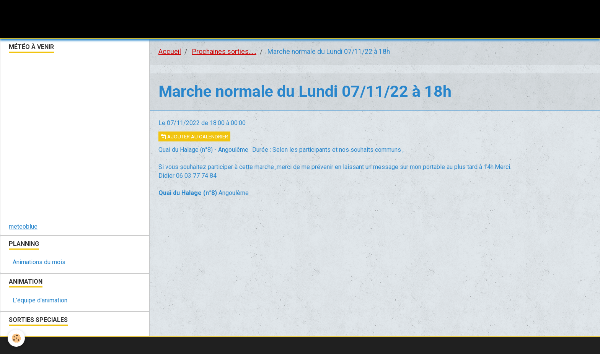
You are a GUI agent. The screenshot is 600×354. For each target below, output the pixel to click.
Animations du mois (39, 262)
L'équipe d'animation (40, 300)
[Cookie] (16, 338)
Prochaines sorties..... (224, 51)
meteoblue (23, 226)
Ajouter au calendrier (194, 136)
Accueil (169, 51)
